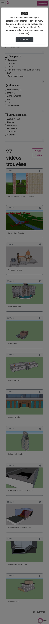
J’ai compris (24, 39)
